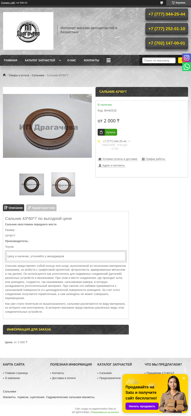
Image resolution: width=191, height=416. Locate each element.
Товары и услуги (18, 75)
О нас (71, 60)
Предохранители (110, 378)
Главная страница (16, 373)
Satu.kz (112, 408)
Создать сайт (8, 2)
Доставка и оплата (64, 378)
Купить (110, 132)
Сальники (38, 75)
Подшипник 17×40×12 (160, 373)
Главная (10, 60)
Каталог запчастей (40, 60)
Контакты (91, 60)
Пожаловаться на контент (105, 412)
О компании (12, 378)
